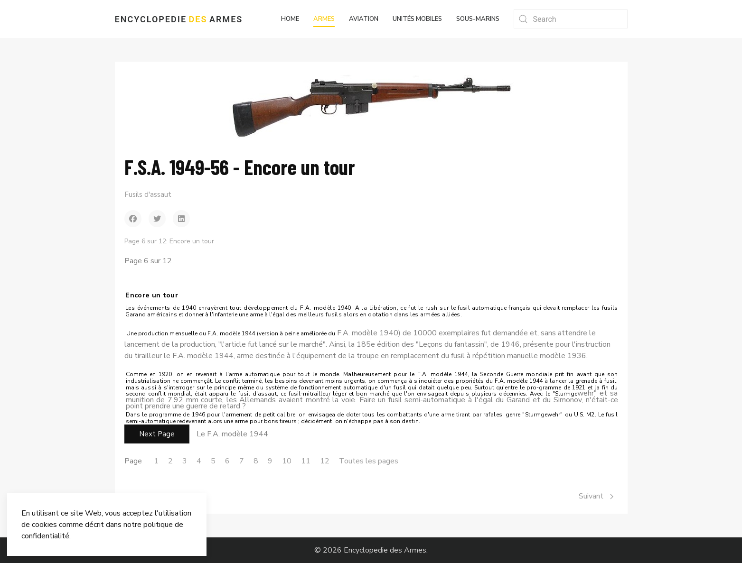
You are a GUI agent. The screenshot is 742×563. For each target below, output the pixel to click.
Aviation (363, 19)
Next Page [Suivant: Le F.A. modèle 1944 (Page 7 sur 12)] (157, 434)
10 (286, 461)
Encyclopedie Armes (179, 19)
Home (290, 19)
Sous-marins (477, 19)
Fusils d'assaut (147, 194)
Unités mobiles (417, 19)
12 (324, 461)
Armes (324, 19)
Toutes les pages (368, 461)
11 (305, 461)
